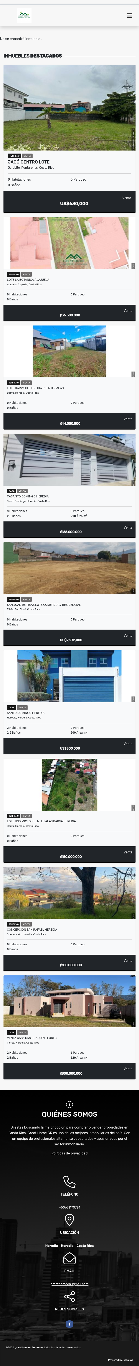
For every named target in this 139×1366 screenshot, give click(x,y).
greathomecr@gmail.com (70, 1284)
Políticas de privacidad (69, 1153)
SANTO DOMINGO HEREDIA (26, 713)
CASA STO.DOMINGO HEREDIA (28, 496)
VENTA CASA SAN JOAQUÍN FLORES (31, 1038)
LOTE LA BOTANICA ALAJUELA (28, 279)
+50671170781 (69, 1207)
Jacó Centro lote (29, 162)
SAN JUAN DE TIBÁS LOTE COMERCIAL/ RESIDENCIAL (44, 604)
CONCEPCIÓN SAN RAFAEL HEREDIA (32, 929)
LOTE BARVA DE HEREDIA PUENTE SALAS (35, 388)
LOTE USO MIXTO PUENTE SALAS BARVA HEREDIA (41, 821)
